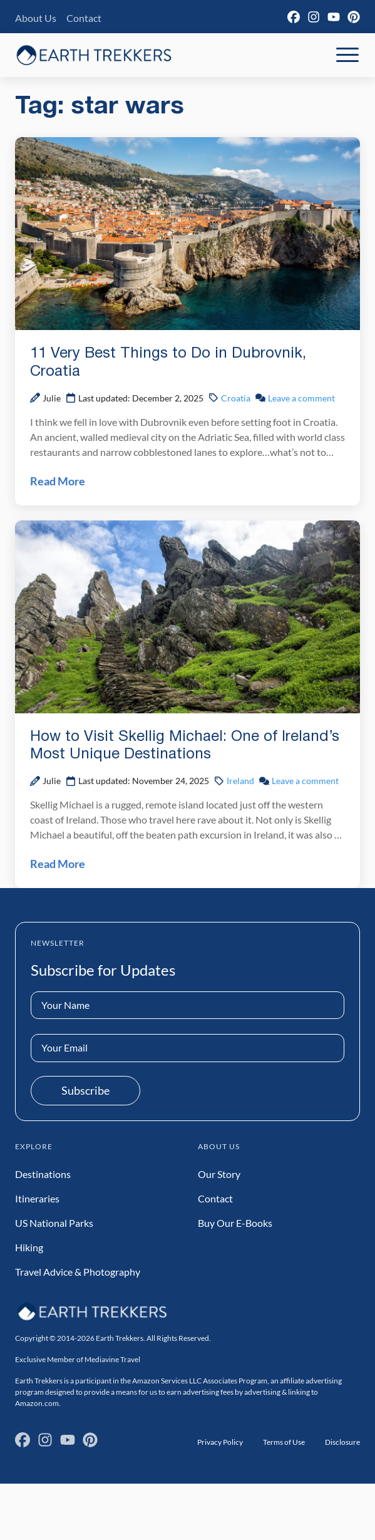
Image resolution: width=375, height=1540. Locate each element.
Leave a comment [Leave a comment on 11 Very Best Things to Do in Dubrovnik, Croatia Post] (301, 398)
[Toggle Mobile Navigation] (347, 55)
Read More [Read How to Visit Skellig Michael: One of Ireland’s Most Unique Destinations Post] (57, 864)
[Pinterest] (353, 17)
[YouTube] (333, 17)
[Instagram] (313, 17)
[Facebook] (293, 17)
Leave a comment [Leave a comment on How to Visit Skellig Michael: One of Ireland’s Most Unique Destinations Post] (305, 780)
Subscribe (85, 1090)
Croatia (235, 398)
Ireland (240, 780)
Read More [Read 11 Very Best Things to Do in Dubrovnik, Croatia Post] (57, 481)
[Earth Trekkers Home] (94, 55)
